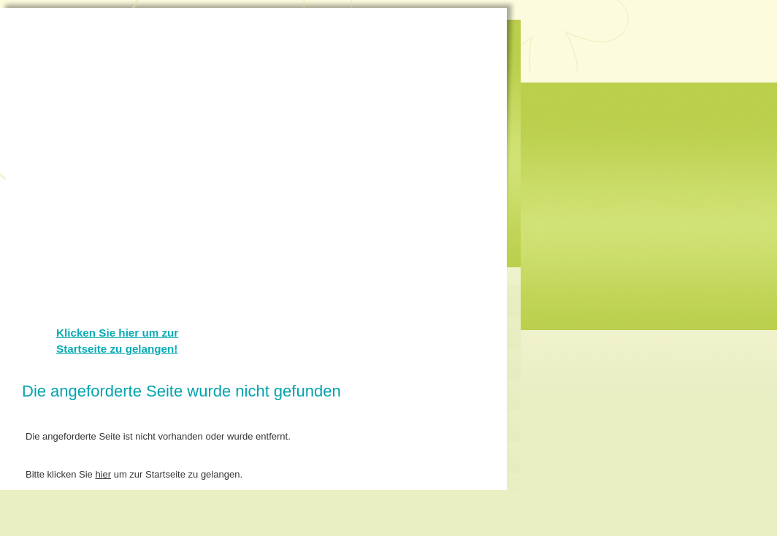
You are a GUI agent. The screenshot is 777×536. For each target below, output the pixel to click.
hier (103, 474)
